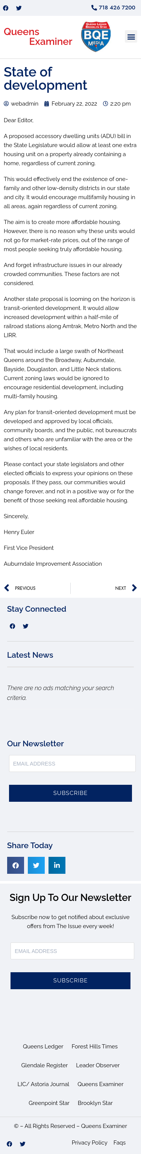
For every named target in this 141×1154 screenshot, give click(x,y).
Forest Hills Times (95, 1046)
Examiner (51, 41)
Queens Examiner (100, 1084)
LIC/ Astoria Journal (44, 1084)
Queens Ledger (43, 1046)
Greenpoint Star (49, 1103)
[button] (131, 36)
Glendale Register (44, 1065)
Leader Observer (98, 1065)
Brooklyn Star (95, 1103)
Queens (21, 31)
